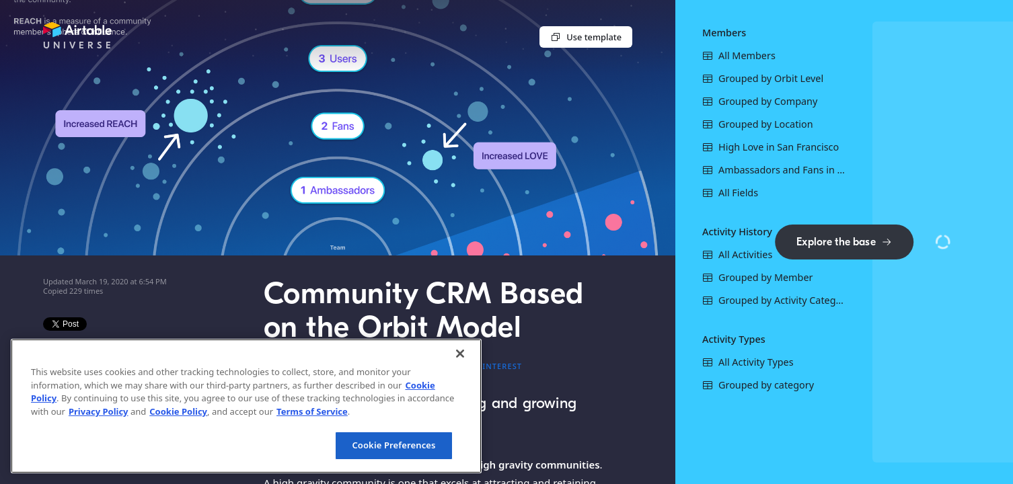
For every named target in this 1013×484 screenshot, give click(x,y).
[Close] (460, 353)
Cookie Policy (178, 411)
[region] (246, 406)
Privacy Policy (98, 411)
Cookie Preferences (393, 445)
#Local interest (484, 366)
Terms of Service (312, 411)
